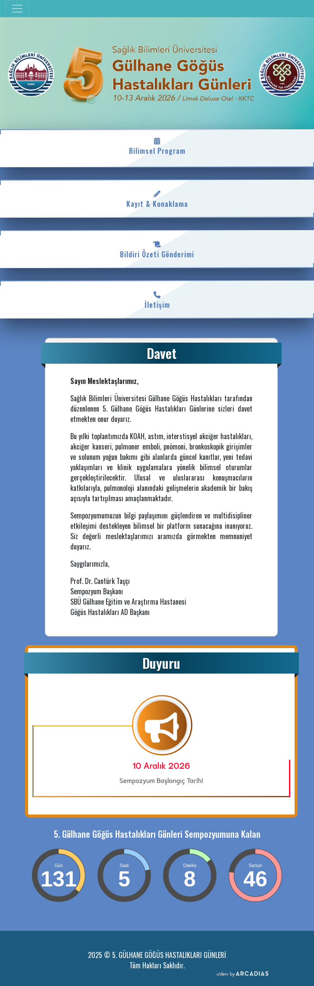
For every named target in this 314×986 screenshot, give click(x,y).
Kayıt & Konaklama (157, 199)
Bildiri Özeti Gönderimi (157, 249)
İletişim (157, 299)
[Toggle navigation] (17, 8)
